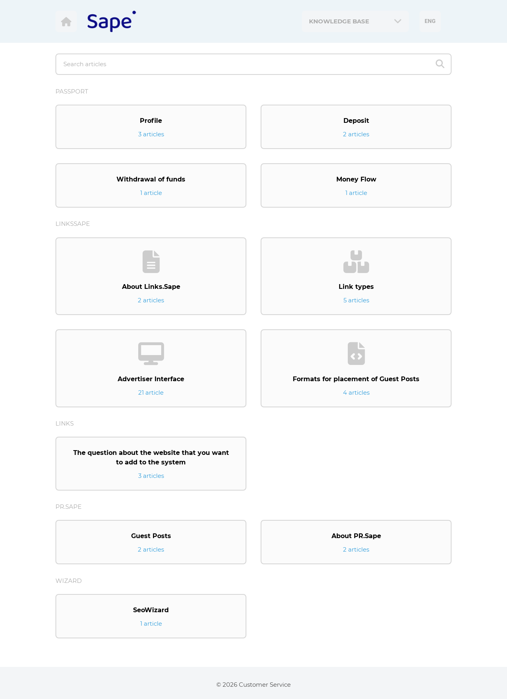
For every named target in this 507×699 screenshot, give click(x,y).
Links (64, 423)
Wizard (68, 580)
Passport (71, 91)
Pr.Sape (68, 506)
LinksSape (72, 223)
